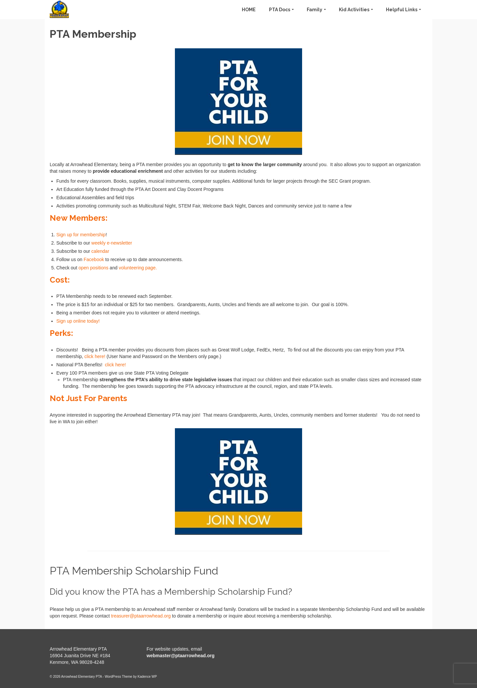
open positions (93, 267)
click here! (94, 356)
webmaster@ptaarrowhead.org (181, 655)
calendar (100, 251)
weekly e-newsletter (111, 243)
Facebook (93, 259)
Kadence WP (147, 676)
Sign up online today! (78, 321)
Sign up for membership (81, 234)
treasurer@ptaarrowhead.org (141, 616)
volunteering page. (138, 267)
